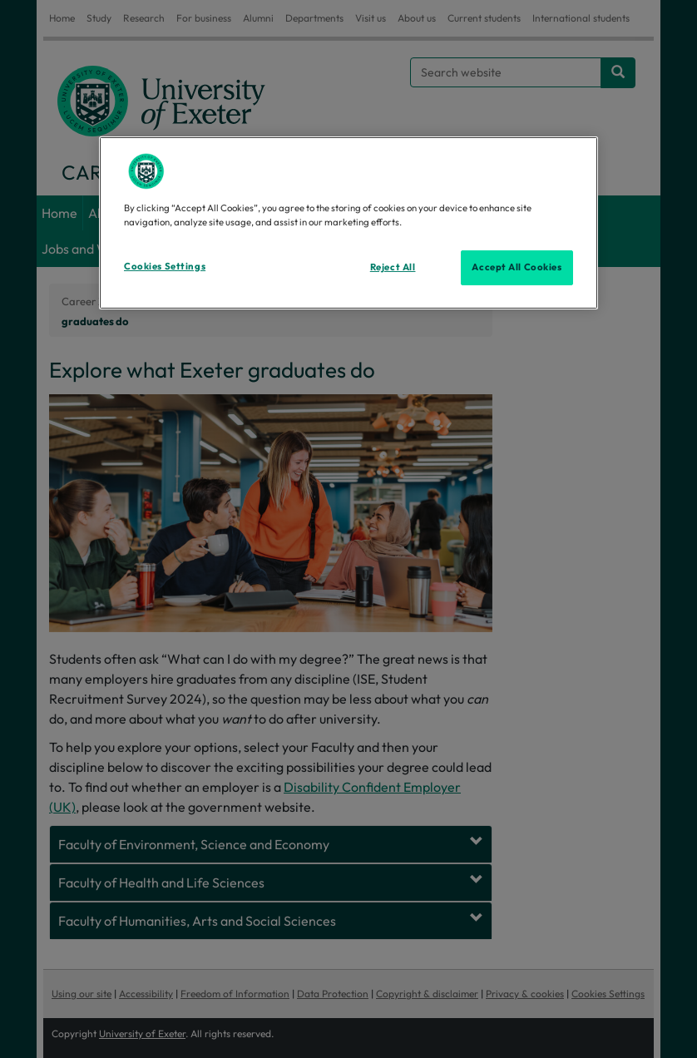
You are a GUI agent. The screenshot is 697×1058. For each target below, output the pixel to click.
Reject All (393, 267)
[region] (348, 222)
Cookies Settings (164, 266)
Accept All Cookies (516, 267)
